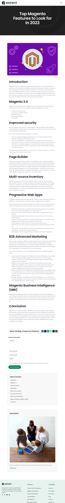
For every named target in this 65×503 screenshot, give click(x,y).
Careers (50, 499)
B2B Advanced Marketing (16, 396)
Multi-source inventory (15, 391)
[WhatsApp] (51, 331)
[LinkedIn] (48, 331)
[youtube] (6, 494)
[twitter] (4, 494)
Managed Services (31, 502)
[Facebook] (42, 331)
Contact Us (51, 502)
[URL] (30, 358)
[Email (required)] (30, 355)
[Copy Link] (56, 331)
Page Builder (13, 388)
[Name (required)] (30, 351)
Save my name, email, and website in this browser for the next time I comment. (29, 363)
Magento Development (33, 491)
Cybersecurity (30, 499)
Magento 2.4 (13, 382)
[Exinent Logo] (6, 483)
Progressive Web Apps (16, 393)
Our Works (51, 493)
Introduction (13, 380)
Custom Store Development (34, 488)
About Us (51, 488)
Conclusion (13, 402)
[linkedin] (9, 494)
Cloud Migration (31, 496)
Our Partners (52, 491)
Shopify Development (32, 493)
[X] (45, 331)
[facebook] (2, 494)
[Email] (53, 331)
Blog (50, 496)
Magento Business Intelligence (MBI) (19, 399)
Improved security (14, 385)
